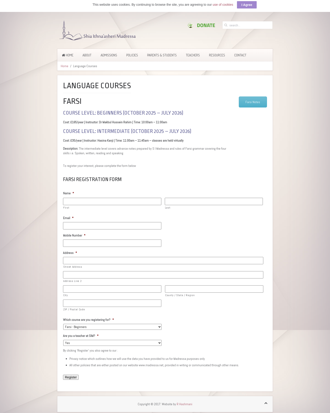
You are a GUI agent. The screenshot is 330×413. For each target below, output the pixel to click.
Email (68, 218)
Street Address (72, 266)
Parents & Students (162, 55)
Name (68, 193)
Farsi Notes (252, 102)
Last (167, 207)
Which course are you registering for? (88, 320)
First (66, 207)
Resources (217, 55)
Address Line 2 (72, 281)
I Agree (247, 5)
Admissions (109, 55)
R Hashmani (184, 404)
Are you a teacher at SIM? (81, 336)
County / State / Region (180, 295)
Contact (240, 55)
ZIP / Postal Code (74, 309)
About (86, 55)
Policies (132, 55)
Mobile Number (74, 235)
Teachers (193, 55)
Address (70, 253)
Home (67, 55)
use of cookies (223, 4)
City (65, 295)
